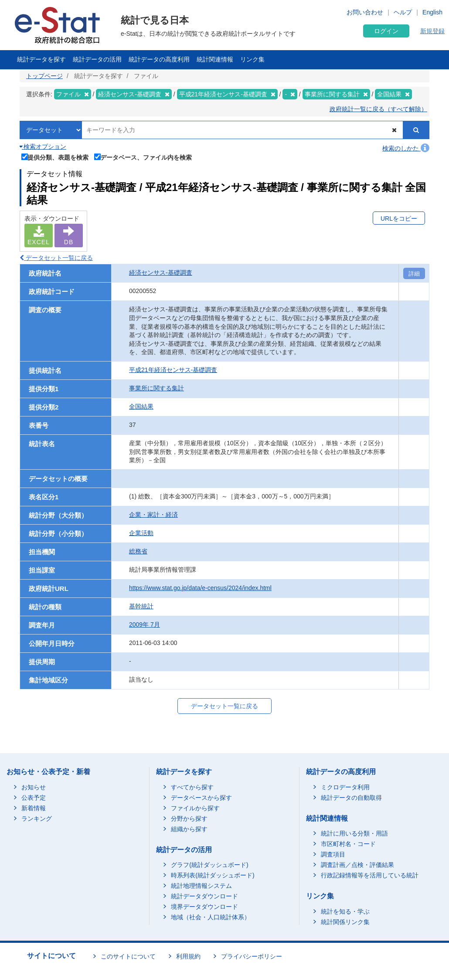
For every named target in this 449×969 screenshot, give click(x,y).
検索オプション (43, 146)
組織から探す (189, 829)
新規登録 (432, 30)
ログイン (386, 30)
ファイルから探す (195, 808)
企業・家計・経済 (153, 514)
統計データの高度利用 (159, 59)
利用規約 (188, 956)
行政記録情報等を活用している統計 (369, 875)
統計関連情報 (215, 59)
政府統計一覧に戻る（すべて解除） (378, 109)
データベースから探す (201, 798)
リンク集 (252, 59)
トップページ (44, 75)
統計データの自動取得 (351, 798)
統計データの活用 (97, 59)
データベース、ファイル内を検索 (143, 156)
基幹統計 (141, 606)
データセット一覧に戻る (56, 258)
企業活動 (141, 532)
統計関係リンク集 (345, 922)
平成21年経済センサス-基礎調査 (173, 369)
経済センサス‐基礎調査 (160, 272)
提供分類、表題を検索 (55, 156)
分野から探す (189, 818)
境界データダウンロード (204, 907)
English (432, 12)
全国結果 (141, 406)
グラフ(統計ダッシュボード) (209, 865)
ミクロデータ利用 (345, 787)
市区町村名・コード (348, 844)
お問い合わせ (365, 12)
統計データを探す (41, 59)
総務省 (138, 551)
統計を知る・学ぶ (345, 911)
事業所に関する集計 (156, 388)
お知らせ (33, 787)
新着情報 (33, 808)
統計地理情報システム (201, 886)
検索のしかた (405, 148)
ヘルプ (403, 12)
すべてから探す (192, 787)
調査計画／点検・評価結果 (357, 865)
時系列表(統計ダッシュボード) (212, 875)
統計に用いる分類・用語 (354, 833)
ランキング (36, 818)
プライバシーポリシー (251, 956)
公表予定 (33, 798)
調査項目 (333, 854)
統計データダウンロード (204, 896)
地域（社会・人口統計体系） (210, 917)
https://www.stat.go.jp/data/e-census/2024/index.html (200, 587)
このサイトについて (128, 956)
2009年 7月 (144, 624)
